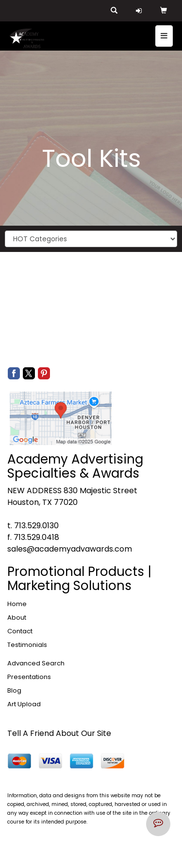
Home (17, 603)
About (16, 617)
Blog (14, 690)
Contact (20, 631)
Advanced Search (36, 663)
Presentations (29, 676)
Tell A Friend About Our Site (59, 733)
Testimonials (27, 644)
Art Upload (24, 704)
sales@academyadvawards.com (69, 549)
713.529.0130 (36, 525)
